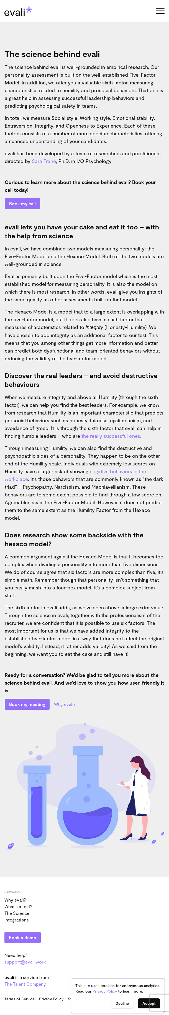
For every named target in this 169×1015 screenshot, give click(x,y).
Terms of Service (19, 998)
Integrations (16, 919)
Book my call (22, 203)
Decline (122, 1003)
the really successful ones (110, 436)
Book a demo (22, 937)
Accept (149, 1003)
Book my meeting (27, 704)
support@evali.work (25, 961)
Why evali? (64, 704)
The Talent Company (25, 983)
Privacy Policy (105, 991)
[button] (160, 11)
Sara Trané (44, 161)
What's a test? (18, 906)
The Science (16, 913)
